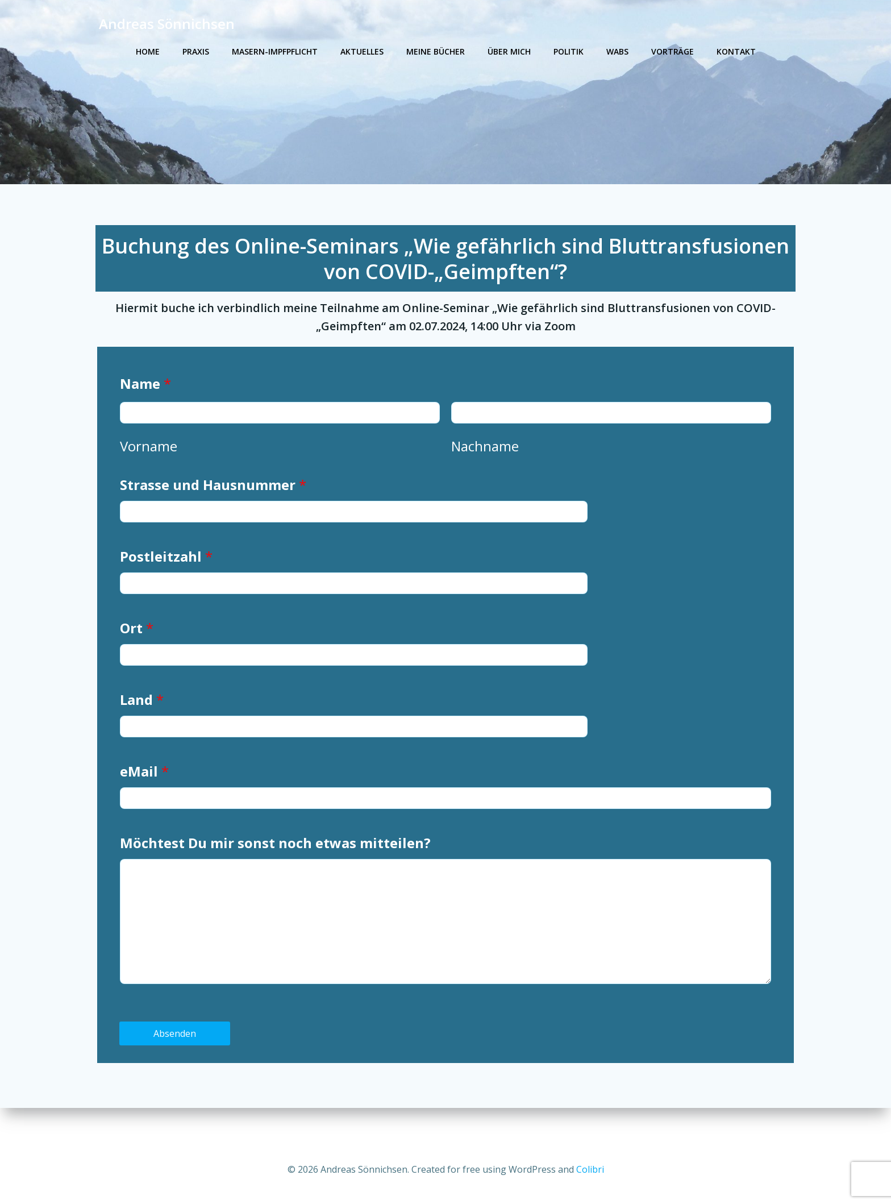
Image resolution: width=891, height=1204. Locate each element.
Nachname (485, 463)
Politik (568, 51)
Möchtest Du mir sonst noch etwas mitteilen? (278, 860)
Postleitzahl (169, 573)
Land (144, 717)
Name (148, 401)
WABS (617, 51)
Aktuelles (362, 51)
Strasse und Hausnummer (216, 502)
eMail (147, 788)
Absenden (178, 1051)
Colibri (590, 1170)
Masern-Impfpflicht (275, 51)
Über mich (509, 51)
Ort (139, 645)
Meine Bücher (435, 51)
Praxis (195, 51)
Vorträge (672, 51)
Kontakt (736, 51)
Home (148, 51)
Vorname (151, 463)
